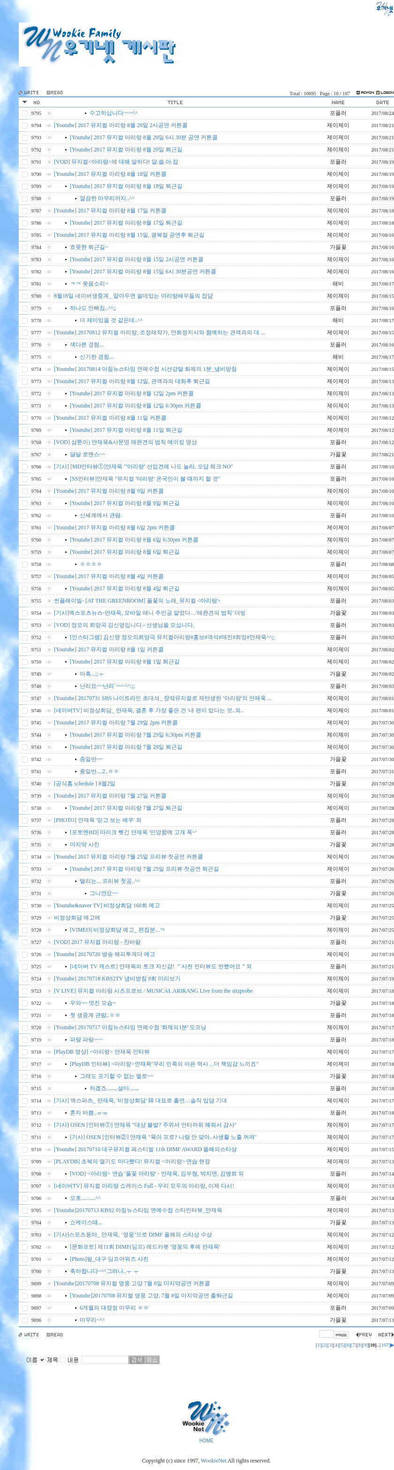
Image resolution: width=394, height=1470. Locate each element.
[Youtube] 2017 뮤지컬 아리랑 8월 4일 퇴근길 (125, 588)
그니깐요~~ (104, 893)
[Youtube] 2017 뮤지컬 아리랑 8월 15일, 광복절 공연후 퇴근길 (129, 235)
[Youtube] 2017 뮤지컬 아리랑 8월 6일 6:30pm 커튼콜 (134, 539)
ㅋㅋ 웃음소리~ (89, 283)
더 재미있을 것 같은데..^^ (111, 320)
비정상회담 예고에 (77, 917)
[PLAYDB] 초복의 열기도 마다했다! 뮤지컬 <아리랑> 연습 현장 (132, 1161)
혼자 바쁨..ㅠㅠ (89, 1112)
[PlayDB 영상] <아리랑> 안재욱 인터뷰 (102, 1051)
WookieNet (214, 1460)
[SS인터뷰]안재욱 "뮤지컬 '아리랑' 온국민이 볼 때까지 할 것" (145, 478)
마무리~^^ (92, 1320)
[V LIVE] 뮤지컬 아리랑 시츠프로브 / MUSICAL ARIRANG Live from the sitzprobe (153, 991)
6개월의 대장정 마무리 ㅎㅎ (114, 1307)
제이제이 (338, 125)
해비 (338, 283)
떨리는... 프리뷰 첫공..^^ (110, 881)
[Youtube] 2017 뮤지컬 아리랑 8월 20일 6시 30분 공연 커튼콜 (144, 137)
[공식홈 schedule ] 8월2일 (84, 783)
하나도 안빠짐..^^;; (93, 308)
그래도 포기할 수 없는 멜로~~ (116, 1076)
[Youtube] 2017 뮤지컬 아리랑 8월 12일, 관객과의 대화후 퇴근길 (132, 381)
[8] (359, 1345)
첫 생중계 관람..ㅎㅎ (95, 1015)
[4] (336, 1345)
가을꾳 (338, 1271)
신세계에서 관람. (101, 515)
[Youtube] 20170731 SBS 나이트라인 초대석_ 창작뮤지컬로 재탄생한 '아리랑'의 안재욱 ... (163, 698)
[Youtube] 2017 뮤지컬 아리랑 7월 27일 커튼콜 (110, 795)
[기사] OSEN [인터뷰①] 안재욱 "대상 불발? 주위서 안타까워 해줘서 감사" (145, 1125)
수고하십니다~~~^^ (114, 113)
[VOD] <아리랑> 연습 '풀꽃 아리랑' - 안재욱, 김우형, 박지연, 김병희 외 (157, 1173)
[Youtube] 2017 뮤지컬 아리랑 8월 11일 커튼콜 (110, 418)
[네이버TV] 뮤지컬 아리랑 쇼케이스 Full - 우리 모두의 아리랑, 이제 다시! (144, 1186)
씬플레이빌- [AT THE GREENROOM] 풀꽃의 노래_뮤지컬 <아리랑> (137, 600)
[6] (347, 1345)
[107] (384, 1345)
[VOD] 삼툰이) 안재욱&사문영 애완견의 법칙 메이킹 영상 (125, 442)
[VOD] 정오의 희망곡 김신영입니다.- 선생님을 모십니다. (124, 625)
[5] (342, 1345)
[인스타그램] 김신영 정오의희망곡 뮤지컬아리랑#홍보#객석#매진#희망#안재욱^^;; (172, 637)
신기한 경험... (97, 357)
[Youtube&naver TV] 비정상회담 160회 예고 (107, 905)
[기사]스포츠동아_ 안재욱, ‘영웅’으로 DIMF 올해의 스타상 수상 (133, 1234)
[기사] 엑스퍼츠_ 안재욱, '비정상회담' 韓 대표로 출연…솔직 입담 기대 (140, 1100)
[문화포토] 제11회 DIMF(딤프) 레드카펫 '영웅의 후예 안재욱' (145, 1247)
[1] (318, 1345)
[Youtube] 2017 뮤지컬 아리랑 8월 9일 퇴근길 (125, 503)
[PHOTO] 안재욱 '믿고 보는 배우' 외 (98, 820)
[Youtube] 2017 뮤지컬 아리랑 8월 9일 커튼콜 (109, 491)
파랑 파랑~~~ (86, 1039)
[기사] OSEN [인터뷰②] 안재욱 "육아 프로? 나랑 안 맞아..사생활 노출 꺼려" (163, 1137)
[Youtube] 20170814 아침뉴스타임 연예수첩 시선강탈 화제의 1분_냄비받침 (145, 369)
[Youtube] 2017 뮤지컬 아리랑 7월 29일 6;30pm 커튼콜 (135, 734)
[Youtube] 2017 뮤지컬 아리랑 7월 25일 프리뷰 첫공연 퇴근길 (144, 869)
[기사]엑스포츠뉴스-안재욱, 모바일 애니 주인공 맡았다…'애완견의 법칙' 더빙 (150, 613)
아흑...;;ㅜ (92, 674)
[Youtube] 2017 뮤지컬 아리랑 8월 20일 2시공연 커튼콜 (121, 125)
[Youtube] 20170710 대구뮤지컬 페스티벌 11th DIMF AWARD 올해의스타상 (145, 1149)
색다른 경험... (87, 344)
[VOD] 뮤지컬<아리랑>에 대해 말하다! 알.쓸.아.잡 (116, 161)
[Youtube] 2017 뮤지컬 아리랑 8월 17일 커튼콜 (110, 210)
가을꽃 (338, 247)
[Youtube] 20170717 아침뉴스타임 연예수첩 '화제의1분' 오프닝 (130, 1027)
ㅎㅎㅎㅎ (91, 564)
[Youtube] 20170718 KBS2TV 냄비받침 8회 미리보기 (117, 978)
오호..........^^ (85, 1198)
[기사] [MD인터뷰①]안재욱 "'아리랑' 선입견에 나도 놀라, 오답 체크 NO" (143, 466)
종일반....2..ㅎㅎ (99, 771)
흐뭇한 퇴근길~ (89, 247)
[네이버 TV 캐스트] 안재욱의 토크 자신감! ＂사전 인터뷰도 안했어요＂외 (161, 966)
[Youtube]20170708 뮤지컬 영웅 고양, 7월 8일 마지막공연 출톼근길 (151, 1295)
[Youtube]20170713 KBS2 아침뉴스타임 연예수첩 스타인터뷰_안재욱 (138, 1210)
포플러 (338, 113)
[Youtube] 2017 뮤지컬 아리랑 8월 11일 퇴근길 (126, 430)
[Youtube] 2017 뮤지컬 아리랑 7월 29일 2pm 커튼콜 (116, 722)
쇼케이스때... (86, 1222)
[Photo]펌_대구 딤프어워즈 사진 (109, 1259)
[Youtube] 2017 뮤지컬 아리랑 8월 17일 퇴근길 (126, 222)
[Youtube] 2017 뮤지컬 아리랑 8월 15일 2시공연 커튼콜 (137, 259)
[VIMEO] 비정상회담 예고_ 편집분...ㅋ (117, 930)
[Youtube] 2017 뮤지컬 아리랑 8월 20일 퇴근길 (126, 149)
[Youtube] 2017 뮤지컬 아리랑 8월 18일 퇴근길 (126, 186)
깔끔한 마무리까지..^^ (107, 198)
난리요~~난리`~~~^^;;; (107, 686)
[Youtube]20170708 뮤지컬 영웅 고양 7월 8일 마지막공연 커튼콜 (132, 1283)
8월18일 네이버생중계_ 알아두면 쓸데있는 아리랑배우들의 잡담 (133, 296)
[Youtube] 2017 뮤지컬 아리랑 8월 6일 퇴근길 (125, 552)
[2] (324, 1345)
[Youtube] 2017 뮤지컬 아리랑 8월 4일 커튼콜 (109, 576)
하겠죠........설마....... (114, 1088)
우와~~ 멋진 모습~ (92, 1003)
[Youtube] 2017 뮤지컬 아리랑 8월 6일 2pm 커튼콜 (114, 527)
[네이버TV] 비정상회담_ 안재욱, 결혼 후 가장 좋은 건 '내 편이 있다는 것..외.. (148, 710)
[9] (365, 1345)
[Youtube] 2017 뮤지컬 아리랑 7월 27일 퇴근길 (126, 808)
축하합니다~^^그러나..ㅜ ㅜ (104, 1271)
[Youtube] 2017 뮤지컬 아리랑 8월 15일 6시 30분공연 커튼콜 (143, 271)
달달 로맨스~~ (88, 454)
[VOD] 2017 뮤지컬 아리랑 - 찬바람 (97, 942)
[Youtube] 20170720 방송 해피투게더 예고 (104, 954)
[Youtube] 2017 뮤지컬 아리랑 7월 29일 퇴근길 (126, 747)
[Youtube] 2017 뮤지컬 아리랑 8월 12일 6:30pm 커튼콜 (135, 405)
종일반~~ (91, 759)
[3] (330, 1345)
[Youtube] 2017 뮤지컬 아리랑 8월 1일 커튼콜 (109, 649)
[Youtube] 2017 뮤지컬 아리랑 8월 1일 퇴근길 (125, 661)
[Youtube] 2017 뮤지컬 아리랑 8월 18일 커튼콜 (110, 174)
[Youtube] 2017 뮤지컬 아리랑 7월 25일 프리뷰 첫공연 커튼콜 (128, 856)
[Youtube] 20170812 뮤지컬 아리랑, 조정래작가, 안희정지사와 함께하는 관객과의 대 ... (159, 332)
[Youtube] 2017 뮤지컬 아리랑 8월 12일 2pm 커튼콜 (132, 393)
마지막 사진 (84, 844)
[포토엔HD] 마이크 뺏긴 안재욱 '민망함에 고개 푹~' (133, 832)
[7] (353, 1345)
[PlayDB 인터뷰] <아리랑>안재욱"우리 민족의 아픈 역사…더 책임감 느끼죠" (164, 1064)
